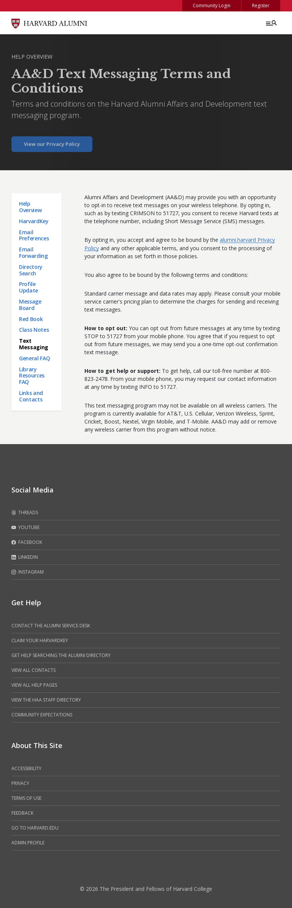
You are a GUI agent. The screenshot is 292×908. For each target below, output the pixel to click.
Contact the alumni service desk (50, 625)
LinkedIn (24, 557)
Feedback (22, 813)
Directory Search (31, 270)
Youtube (25, 527)
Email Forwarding (33, 252)
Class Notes (34, 329)
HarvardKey (34, 221)
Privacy (20, 783)
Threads (24, 512)
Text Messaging (33, 344)
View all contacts (33, 670)
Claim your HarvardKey (39, 640)
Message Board (30, 305)
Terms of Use (26, 798)
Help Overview (31, 56)
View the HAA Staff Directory (46, 700)
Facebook (26, 542)
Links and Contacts (31, 396)
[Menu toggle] (271, 22)
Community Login (211, 5)
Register (261, 5)
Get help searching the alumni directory (61, 655)
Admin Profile (27, 842)
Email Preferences (34, 235)
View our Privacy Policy (52, 144)
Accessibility (26, 768)
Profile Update (28, 287)
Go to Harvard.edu (35, 828)
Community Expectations (41, 714)
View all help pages (34, 685)
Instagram (27, 572)
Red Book (31, 319)
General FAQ (34, 358)
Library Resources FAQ (31, 376)
